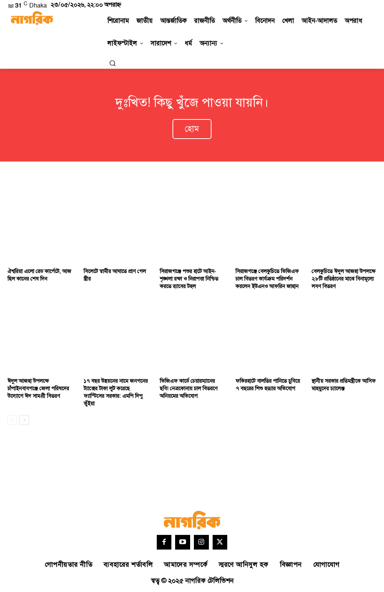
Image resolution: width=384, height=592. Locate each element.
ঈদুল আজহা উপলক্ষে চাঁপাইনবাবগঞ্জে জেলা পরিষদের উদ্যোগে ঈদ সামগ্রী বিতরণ (37, 388)
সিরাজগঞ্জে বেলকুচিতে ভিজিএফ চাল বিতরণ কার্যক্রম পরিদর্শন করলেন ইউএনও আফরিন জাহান (267, 278)
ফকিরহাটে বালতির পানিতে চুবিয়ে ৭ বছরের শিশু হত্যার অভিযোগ (267, 384)
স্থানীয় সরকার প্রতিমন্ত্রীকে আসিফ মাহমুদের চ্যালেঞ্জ (343, 384)
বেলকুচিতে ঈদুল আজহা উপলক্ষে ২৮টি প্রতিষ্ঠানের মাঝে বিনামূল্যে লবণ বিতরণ (343, 278)
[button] (112, 63)
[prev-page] (12, 419)
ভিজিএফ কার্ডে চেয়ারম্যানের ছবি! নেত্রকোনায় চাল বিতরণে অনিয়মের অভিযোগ (192, 388)
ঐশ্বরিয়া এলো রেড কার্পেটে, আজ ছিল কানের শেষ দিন (39, 274)
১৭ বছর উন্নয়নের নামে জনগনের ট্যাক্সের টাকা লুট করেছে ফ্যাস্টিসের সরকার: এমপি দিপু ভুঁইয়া (115, 391)
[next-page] (24, 419)
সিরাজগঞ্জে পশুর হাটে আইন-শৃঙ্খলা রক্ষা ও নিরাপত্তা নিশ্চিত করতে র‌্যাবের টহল (189, 278)
